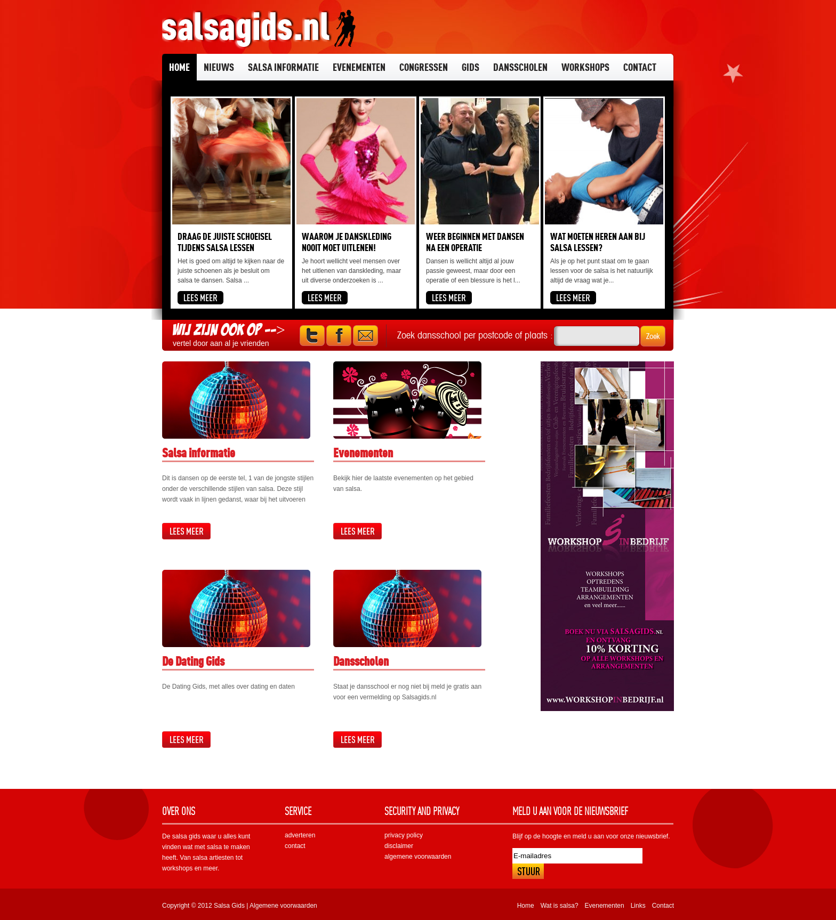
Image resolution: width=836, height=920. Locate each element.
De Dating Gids (193, 660)
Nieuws (219, 67)
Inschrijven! (528, 871)
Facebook (338, 335)
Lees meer (186, 531)
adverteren (300, 835)
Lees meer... (200, 297)
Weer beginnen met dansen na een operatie (475, 242)
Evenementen (359, 67)
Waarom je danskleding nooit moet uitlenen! (346, 242)
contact (295, 846)
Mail (365, 335)
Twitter (312, 335)
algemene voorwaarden (417, 856)
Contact (639, 67)
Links (638, 905)
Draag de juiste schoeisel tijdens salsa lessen (225, 242)
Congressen (423, 67)
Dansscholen (520, 67)
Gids (470, 67)
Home (179, 67)
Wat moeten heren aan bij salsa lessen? (597, 242)
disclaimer (398, 846)
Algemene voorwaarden (283, 905)
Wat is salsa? (559, 905)
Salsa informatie (283, 67)
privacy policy (403, 835)
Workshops (585, 67)
